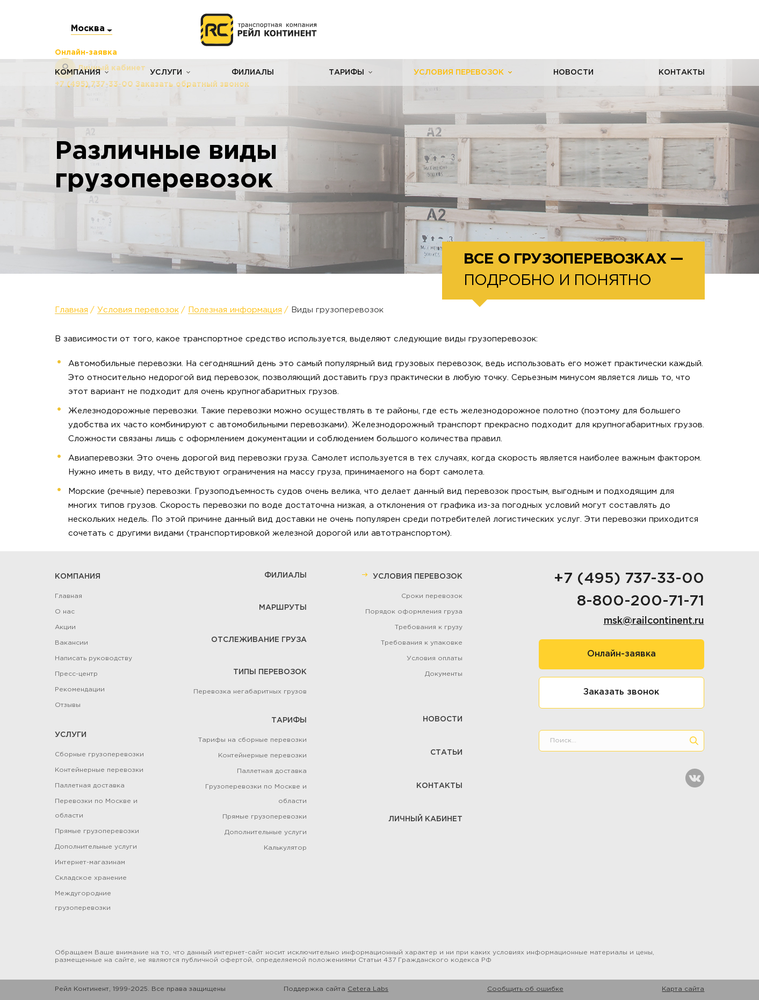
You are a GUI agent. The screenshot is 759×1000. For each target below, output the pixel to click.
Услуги (166, 72)
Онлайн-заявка (621, 654)
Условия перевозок (458, 72)
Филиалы (252, 72)
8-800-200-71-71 (640, 601)
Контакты (682, 72)
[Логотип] (258, 30)
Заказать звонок (621, 692)
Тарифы (346, 72)
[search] (694, 740)
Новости (572, 72)
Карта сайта (683, 989)
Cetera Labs (368, 989)
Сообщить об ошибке (525, 989)
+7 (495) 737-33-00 (629, 578)
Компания (77, 72)
